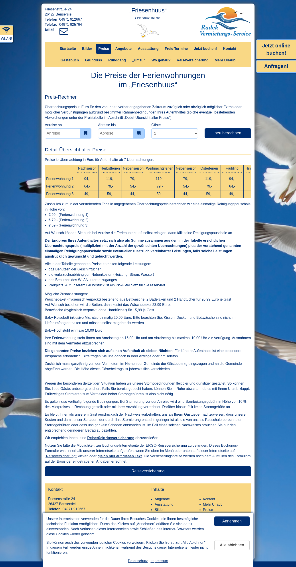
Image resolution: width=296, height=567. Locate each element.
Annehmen (232, 521)
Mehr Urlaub (225, 60)
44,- (133, 194)
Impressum (159, 561)
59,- (110, 194)
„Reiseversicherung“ (61, 456)
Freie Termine (176, 49)
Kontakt (229, 49)
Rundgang (117, 60)
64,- (87, 186)
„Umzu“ (138, 60)
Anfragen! (276, 66)
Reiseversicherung (193, 60)
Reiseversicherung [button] (147, 471)
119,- (110, 179)
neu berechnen (228, 133)
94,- (87, 179)
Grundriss (93, 60)
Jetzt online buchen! (276, 49)
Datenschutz (138, 561)
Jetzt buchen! (205, 49)
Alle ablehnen (232, 545)
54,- (133, 186)
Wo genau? (161, 60)
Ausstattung (148, 49)
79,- (133, 179)
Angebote (123, 49)
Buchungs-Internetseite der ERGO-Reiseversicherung (144, 445)
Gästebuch (70, 60)
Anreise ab (53, 125)
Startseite (68, 49)
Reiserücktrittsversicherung (110, 438)
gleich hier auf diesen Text (119, 456)
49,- (87, 194)
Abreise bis (107, 125)
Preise (103, 49)
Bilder (87, 49)
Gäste (156, 125)
